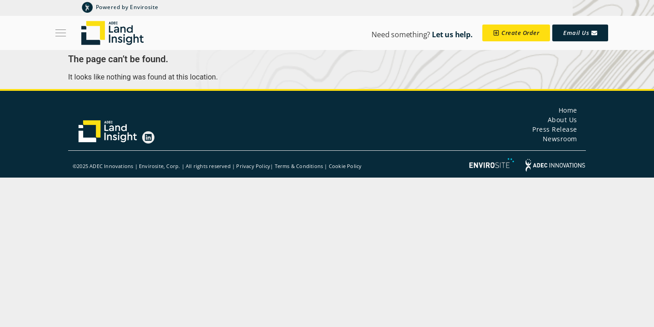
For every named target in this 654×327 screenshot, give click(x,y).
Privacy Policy (253, 166)
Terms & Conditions (299, 166)
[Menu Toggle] (60, 33)
